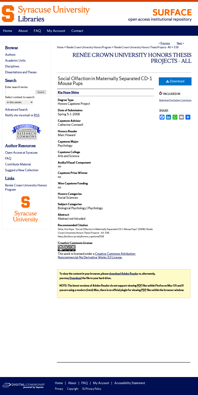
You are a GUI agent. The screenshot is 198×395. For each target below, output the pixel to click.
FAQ (8, 158)
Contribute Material (18, 164)
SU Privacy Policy (91, 389)
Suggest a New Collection (21, 170)
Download (175, 81)
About (72, 383)
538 (176, 47)
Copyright (72, 389)
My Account (101, 383)
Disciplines (12, 66)
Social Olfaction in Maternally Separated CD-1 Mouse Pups (105, 80)
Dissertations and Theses (21, 72)
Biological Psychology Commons (175, 100)
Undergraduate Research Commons (26, 132)
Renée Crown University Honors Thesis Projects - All (142, 47)
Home (60, 47)
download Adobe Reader (123, 273)
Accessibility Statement (129, 383)
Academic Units (15, 60)
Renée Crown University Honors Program (88, 47)
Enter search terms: (16, 87)
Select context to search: (20, 97)
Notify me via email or (22, 115)
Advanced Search (16, 109)
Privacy (59, 389)
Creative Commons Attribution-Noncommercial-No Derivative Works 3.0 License (97, 255)
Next (179, 43)
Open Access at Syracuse (21, 152)
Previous (165, 43)
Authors (10, 55)
